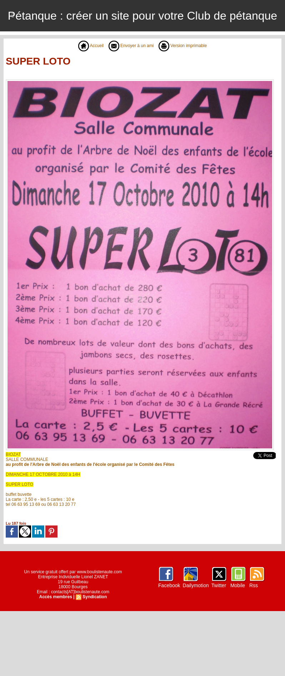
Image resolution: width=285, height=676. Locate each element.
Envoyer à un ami (131, 45)
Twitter (218, 585)
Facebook (169, 585)
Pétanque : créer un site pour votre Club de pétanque (142, 15)
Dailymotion (196, 585)
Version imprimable (183, 45)
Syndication (94, 596)
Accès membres (55, 596)
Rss (253, 585)
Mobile (237, 585)
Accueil (91, 45)
